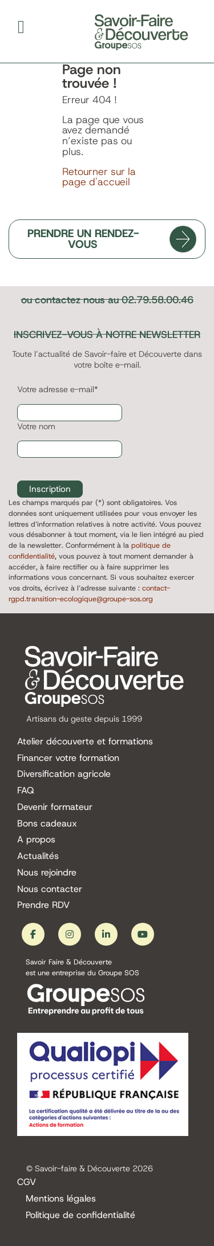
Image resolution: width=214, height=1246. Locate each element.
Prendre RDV (43, 905)
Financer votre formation (68, 758)
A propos (36, 839)
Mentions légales (61, 1199)
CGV (26, 1182)
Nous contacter (49, 889)
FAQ (25, 790)
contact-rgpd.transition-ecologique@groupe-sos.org (89, 593)
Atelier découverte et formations (85, 741)
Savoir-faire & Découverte (82, 1168)
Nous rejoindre (46, 873)
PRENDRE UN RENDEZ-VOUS (83, 238)
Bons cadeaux (47, 824)
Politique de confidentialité (80, 1215)
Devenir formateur (54, 807)
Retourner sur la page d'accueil (99, 177)
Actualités (38, 856)
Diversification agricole (64, 774)
